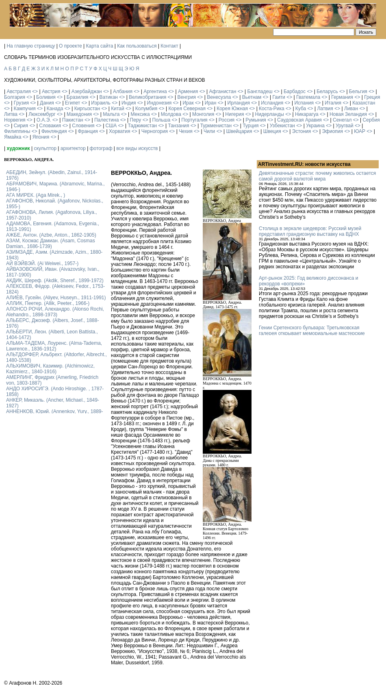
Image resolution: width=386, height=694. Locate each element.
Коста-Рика (271, 108)
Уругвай (344, 125)
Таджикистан (142, 125)
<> (35, 91)
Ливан (351, 108)
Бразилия (78, 97)
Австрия (51, 91)
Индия (128, 103)
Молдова (171, 114)
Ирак (187, 103)
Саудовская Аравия (299, 120)
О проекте (70, 46)
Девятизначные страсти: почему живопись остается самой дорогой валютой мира (317, 176)
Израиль (100, 103)
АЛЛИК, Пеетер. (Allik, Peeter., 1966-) (47, 303)
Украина (315, 125)
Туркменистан (216, 125)
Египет (72, 103)
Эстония (301, 131)
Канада (55, 108)
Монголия (203, 114)
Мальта (111, 114)
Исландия (272, 103)
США (111, 125)
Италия (333, 103)
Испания (304, 103)
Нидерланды (269, 114)
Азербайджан (87, 91)
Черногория (154, 131)
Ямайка (12, 137)
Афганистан (222, 91)
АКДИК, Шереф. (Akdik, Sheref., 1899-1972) (55, 280)
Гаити (278, 97)
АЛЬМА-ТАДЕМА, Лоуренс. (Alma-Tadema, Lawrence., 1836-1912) (54, 346)
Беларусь (327, 91)
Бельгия (358, 91)
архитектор (73, 148)
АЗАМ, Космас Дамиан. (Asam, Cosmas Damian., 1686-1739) (50, 243)
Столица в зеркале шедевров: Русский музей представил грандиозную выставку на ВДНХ (310, 231)
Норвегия (15, 120)
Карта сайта (99, 46)
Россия (226, 120)
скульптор (45, 148)
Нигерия (234, 114)
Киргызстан (87, 108)
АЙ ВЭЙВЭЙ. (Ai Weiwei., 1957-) (42, 263)
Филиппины (17, 131)
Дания (47, 103)
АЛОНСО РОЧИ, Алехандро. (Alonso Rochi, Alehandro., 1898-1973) (55, 312)
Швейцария (239, 131)
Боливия (46, 97)
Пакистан (72, 120)
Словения (83, 125)
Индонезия (159, 103)
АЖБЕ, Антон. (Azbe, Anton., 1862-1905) (51, 235)
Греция (372, 97)
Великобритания (147, 97)
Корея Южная (232, 108)
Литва (10, 114)
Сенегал (342, 120)
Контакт (169, 46)
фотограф (101, 148)
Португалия (194, 120)
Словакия (50, 125)
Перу (135, 120)
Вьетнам (252, 97)
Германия (342, 97)
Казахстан (363, 103)
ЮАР (359, 131)
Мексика (140, 114)
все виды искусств (137, 148)
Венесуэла (219, 97)
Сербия (371, 120)
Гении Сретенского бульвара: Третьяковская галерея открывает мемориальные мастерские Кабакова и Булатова (312, 333)
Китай (117, 108)
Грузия (21, 103)
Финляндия (54, 131)
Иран (211, 103)
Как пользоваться (136, 46)
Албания (122, 91)
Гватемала (308, 97)
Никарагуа (307, 114)
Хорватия (119, 131)
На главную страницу (31, 46)
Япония (41, 137)
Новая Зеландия (348, 114)
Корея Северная (187, 108)
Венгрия (186, 97)
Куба (300, 108)
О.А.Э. (44, 120)
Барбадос (295, 91)
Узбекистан (282, 125)
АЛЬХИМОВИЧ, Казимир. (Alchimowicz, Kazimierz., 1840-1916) (50, 368)
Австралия (18, 91)
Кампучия (25, 108)
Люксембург (42, 114)
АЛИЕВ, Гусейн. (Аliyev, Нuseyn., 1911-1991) (56, 297)
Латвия (325, 108)
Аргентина (155, 91)
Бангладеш (259, 91)
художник (18, 148)
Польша (161, 120)
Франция (88, 131)
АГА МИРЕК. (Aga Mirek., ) (35, 195)
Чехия (186, 131)
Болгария (14, 97)
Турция (250, 125)
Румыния (255, 120)
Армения (188, 91)
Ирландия (239, 103)
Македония (79, 114)
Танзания (178, 125)
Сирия (21, 125)
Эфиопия (332, 131)
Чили (209, 131)
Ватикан (109, 97)
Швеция (272, 131)
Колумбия (146, 108)
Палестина (106, 120)
